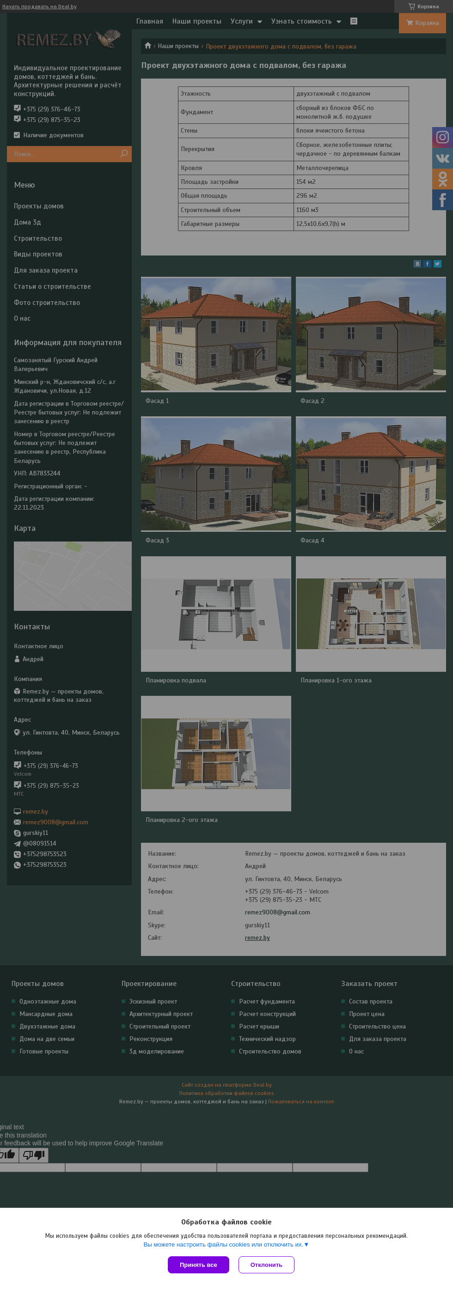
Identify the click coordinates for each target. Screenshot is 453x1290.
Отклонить (266, 1264)
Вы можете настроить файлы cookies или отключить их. (223, 1244)
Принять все (198, 1264)
